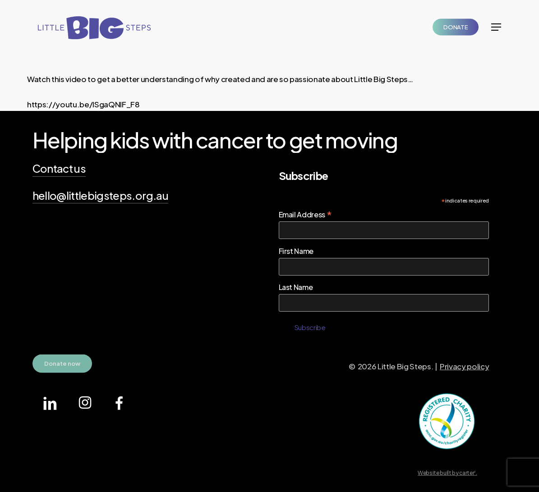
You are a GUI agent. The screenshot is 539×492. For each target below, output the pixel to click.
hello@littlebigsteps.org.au (100, 195)
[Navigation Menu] (496, 27)
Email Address (305, 214)
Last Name (296, 287)
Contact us (59, 168)
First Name (296, 251)
